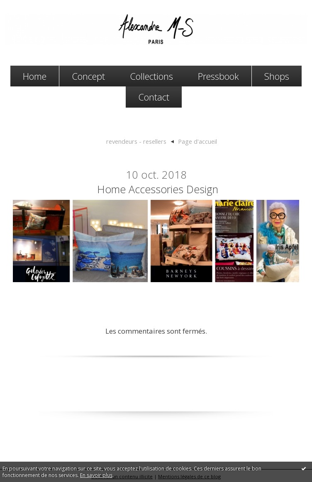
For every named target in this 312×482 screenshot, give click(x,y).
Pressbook (218, 76)
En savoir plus (96, 475)
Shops (276, 76)
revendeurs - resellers (136, 141)
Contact (153, 97)
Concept (88, 76)
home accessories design (157, 189)
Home (34, 76)
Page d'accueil (197, 141)
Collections (151, 76)
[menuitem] (34, 76)
